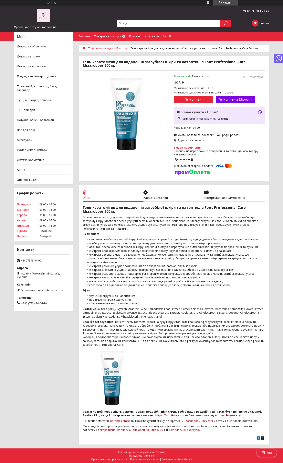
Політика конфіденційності (177, 459)
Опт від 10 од (27, 180)
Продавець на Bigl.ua (141, 455)
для (153, 430)
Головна (84, 36)
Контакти (152, 36)
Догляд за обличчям (31, 46)
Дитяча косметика (30, 160)
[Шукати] (225, 23)
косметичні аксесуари (186, 430)
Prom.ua (160, 452)
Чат (266, 453)
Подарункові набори (32, 150)
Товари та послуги (107, 36)
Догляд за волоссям (31, 66)
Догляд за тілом (28, 56)
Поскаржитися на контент (144, 459)
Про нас (135, 36)
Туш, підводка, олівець (34, 100)
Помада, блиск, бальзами (35, 120)
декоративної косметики (114, 430)
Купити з (237, 99)
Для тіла (122, 48)
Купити (195, 99)
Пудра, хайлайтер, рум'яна (36, 76)
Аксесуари (24, 140)
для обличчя (141, 430)
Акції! (167, 36)
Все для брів (26, 130)
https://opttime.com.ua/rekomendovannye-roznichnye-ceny (198, 415)
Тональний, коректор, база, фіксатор (37, 88)
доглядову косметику (200, 421)
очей (160, 430)
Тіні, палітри (26, 110)
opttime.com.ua (120, 421)
